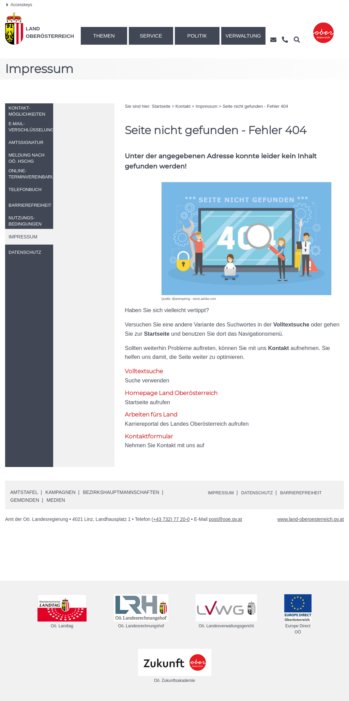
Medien (55, 500)
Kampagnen (60, 492)
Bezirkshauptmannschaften (121, 492)
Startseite (161, 106)
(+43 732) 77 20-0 (171, 520)
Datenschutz (261, 493)
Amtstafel (24, 492)
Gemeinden (24, 500)
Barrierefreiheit (310, 493)
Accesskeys (19, 4)
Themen (104, 36)
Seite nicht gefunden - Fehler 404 (255, 106)
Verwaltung (243, 36)
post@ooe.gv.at (225, 520)
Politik (197, 36)
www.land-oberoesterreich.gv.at (310, 520)
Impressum (206, 106)
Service (151, 36)
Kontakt (183, 106)
